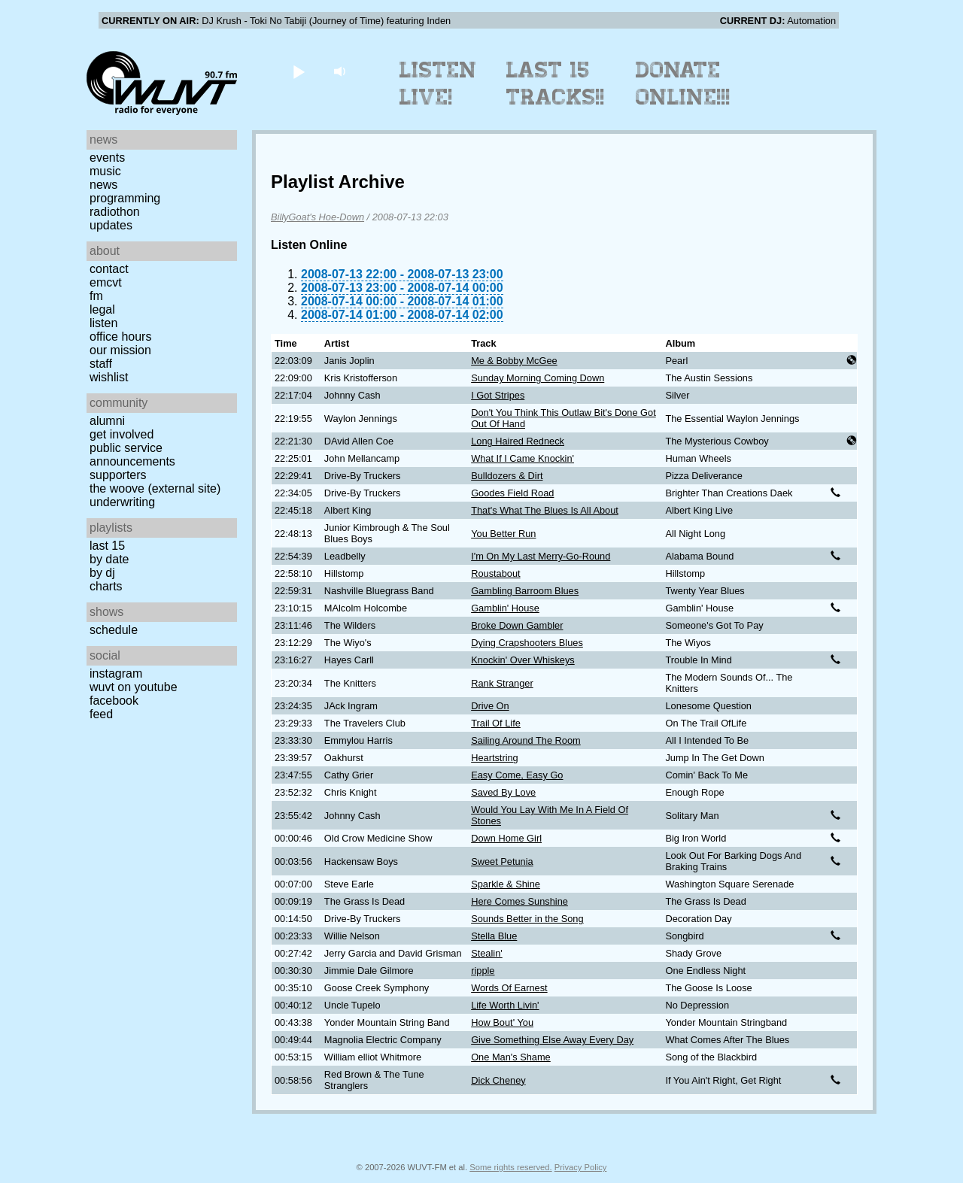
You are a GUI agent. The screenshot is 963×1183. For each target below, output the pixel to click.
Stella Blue (494, 936)
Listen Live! (438, 83)
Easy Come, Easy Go (517, 775)
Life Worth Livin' (505, 1005)
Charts (106, 586)
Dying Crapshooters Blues (527, 642)
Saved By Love (503, 792)
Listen (103, 323)
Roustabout (495, 573)
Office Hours (120, 336)
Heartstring (494, 757)
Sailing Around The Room (526, 740)
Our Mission (120, 350)
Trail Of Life (496, 723)
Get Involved (121, 434)
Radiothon (115, 211)
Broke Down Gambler (517, 625)
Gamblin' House (505, 608)
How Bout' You (502, 1022)
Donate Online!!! (683, 83)
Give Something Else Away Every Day (552, 1039)
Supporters (118, 475)
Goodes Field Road (512, 493)
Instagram (116, 673)
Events (107, 157)
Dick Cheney (498, 1080)
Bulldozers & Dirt (506, 475)
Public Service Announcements (132, 454)
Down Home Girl (506, 838)
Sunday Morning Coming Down (537, 378)
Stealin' (487, 953)
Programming (125, 198)
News (103, 184)
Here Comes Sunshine (519, 901)
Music (105, 171)
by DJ (102, 572)
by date (109, 559)
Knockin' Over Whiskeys (523, 660)
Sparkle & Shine (505, 884)
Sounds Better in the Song (527, 918)
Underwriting (122, 502)
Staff (101, 363)
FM (96, 296)
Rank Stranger (502, 683)
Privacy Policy (580, 1167)
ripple (482, 970)
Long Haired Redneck (517, 441)
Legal (102, 309)
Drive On (490, 705)
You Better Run (503, 533)
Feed (101, 714)
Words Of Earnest (509, 987)
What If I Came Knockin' (522, 458)
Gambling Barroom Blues (525, 590)
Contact (109, 268)
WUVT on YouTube (134, 687)
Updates (111, 225)
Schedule (114, 629)
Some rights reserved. (510, 1167)
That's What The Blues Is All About (544, 510)
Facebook (114, 700)
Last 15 (107, 545)
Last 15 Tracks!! (555, 83)
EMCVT (106, 282)
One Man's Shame (511, 1057)
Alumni (107, 420)
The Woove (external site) (155, 488)
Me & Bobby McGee (514, 360)
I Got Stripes (497, 395)
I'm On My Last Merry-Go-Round (540, 556)
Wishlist (109, 377)
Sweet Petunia (502, 861)
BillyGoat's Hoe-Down (317, 217)
